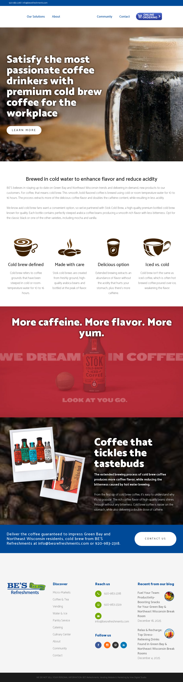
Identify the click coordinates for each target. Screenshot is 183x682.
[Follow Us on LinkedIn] (123, 645)
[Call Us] (98, 593)
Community (60, 648)
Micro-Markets (62, 592)
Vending (58, 606)
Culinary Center (62, 634)
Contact (57, 655)
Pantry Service (61, 620)
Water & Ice (60, 613)
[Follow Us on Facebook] (98, 645)
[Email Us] (98, 616)
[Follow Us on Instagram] (107, 645)
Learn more (24, 130)
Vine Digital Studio (138, 677)
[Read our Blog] (115, 645)
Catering (58, 627)
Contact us (155, 539)
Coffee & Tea (61, 599)
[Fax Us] (98, 605)
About (56, 641)
